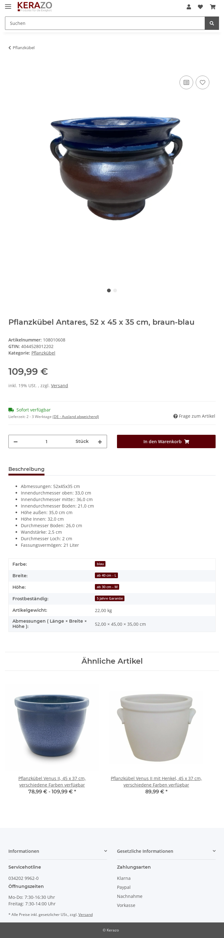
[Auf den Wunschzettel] (202, 82)
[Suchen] (105, 23)
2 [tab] (115, 290)
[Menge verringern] (15, 441)
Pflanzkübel (43, 353)
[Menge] (46, 441)
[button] (188, 7)
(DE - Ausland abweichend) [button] (76, 416)
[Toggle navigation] (8, 4)
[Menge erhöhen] (100, 441)
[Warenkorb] (213, 7)
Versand (59, 385)
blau (100, 564)
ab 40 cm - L (106, 575)
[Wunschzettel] (200, 7)
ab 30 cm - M (107, 587)
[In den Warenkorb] (13, 67)
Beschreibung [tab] (26, 469)
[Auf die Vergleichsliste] (186, 82)
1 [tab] (109, 290)
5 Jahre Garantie (110, 598)
